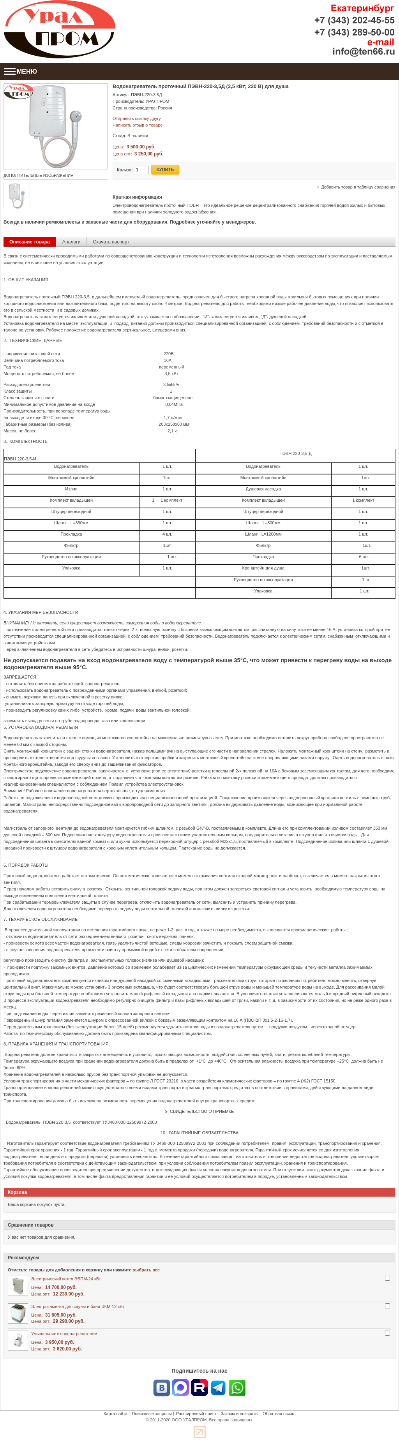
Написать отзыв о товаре (137, 125)
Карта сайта (115, 1413)
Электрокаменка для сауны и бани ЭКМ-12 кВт (77, 1306)
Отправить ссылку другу (137, 118)
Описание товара (29, 242)
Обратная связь (278, 1413)
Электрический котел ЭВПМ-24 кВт (66, 1278)
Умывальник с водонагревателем (64, 1333)
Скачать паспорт (111, 242)
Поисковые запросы (151, 1413)
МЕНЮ (20, 71)
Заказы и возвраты (239, 1413)
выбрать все (146, 1269)
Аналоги (71, 242)
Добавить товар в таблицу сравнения (358, 187)
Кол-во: (125, 169)
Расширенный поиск (196, 1413)
